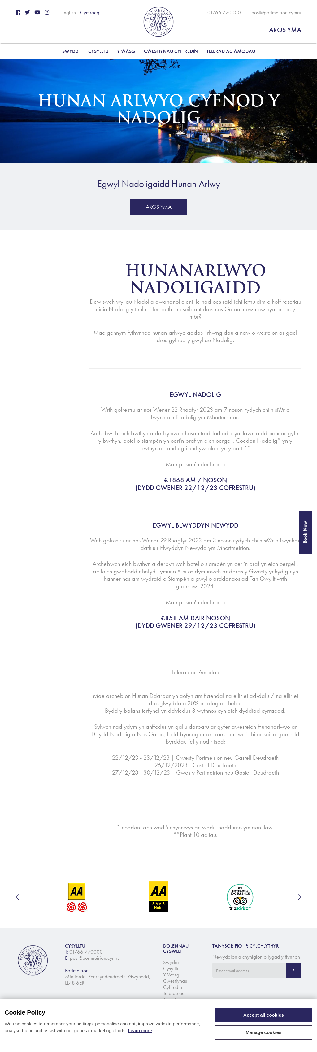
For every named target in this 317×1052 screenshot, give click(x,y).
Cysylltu (98, 51)
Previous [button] (17, 897)
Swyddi (71, 51)
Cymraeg (89, 12)
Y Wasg (126, 51)
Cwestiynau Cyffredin (171, 51)
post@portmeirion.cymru (276, 12)
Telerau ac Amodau (230, 51)
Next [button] (299, 897)
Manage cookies (264, 1032)
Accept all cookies (263, 1015)
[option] (77, 896)
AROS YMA (285, 30)
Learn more (140, 1030)
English (68, 12)
